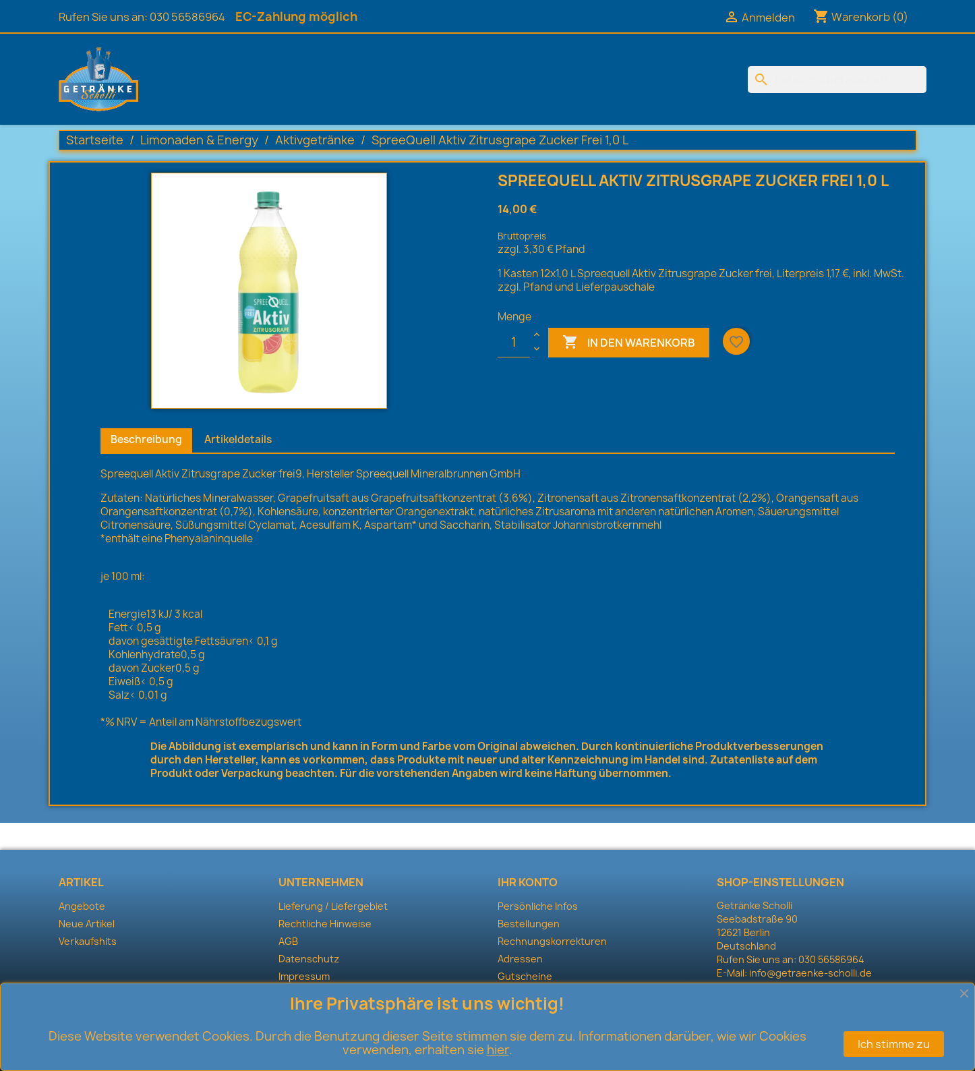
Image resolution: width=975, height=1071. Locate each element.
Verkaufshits (88, 941)
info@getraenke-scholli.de (810, 972)
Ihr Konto (528, 882)
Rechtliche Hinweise (325, 923)
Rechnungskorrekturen (552, 941)
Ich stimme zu (894, 1044)
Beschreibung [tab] (146, 439)
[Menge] (514, 342)
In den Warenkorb (628, 342)
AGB (288, 941)
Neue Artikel (87, 923)
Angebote (82, 906)
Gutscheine (525, 976)
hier (498, 1049)
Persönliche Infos (538, 906)
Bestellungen (529, 923)
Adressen (520, 958)
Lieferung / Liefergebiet (333, 906)
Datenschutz (308, 958)
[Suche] (837, 79)
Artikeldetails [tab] (238, 439)
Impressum (304, 976)
